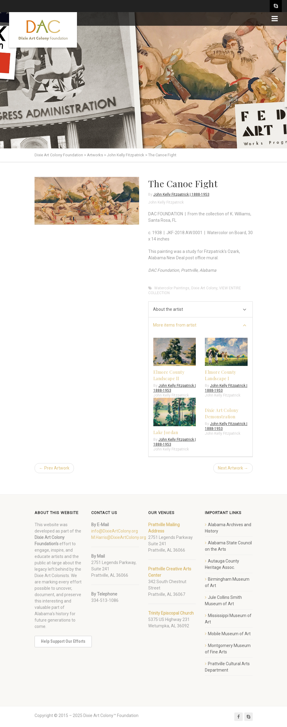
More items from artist (199, 325)
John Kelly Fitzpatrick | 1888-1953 (181, 194)
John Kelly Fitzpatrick (166, 202)
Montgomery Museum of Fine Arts (228, 648)
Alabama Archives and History (228, 527)
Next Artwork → (233, 468)
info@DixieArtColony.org (114, 531)
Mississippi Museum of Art (228, 618)
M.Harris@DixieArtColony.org (118, 537)
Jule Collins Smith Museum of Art (223, 600)
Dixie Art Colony (204, 288)
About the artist (199, 310)
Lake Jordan (165, 432)
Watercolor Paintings (171, 288)
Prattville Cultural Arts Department (227, 666)
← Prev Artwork (54, 468)
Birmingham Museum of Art (227, 582)
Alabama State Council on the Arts (228, 546)
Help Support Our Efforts (63, 641)
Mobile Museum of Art (229, 633)
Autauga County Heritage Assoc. (222, 564)
